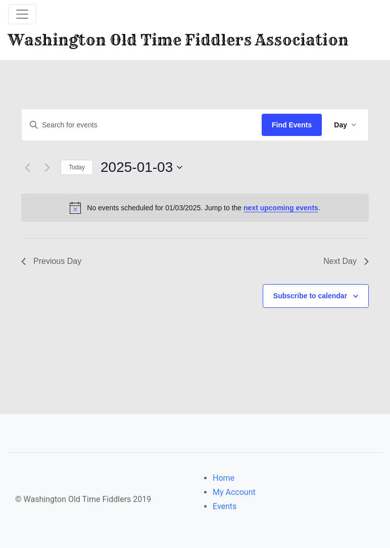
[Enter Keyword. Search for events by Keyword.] (142, 125)
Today (77, 167)
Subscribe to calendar (310, 296)
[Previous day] (27, 167)
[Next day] (47, 167)
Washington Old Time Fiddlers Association (178, 40)
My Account (234, 492)
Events (224, 506)
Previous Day (51, 261)
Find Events (292, 125)
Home (223, 478)
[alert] (195, 208)
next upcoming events (280, 208)
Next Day (346, 261)
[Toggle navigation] (22, 14)
